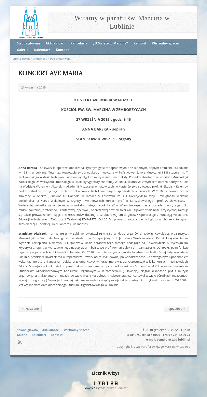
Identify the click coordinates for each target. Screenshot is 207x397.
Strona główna (28, 43)
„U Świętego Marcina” (110, 43)
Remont (140, 43)
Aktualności (55, 43)
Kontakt (62, 49)
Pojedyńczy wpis (60, 58)
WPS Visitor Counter (114, 388)
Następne (30, 308)
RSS (19, 342)
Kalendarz (42, 49)
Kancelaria (78, 43)
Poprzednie (176, 308)
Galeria (22, 49)
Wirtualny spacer (165, 43)
